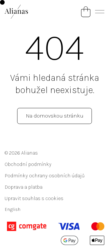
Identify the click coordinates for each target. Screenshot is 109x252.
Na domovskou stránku (54, 115)
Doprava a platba (23, 187)
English (12, 209)
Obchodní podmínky (28, 164)
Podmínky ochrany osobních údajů (45, 175)
